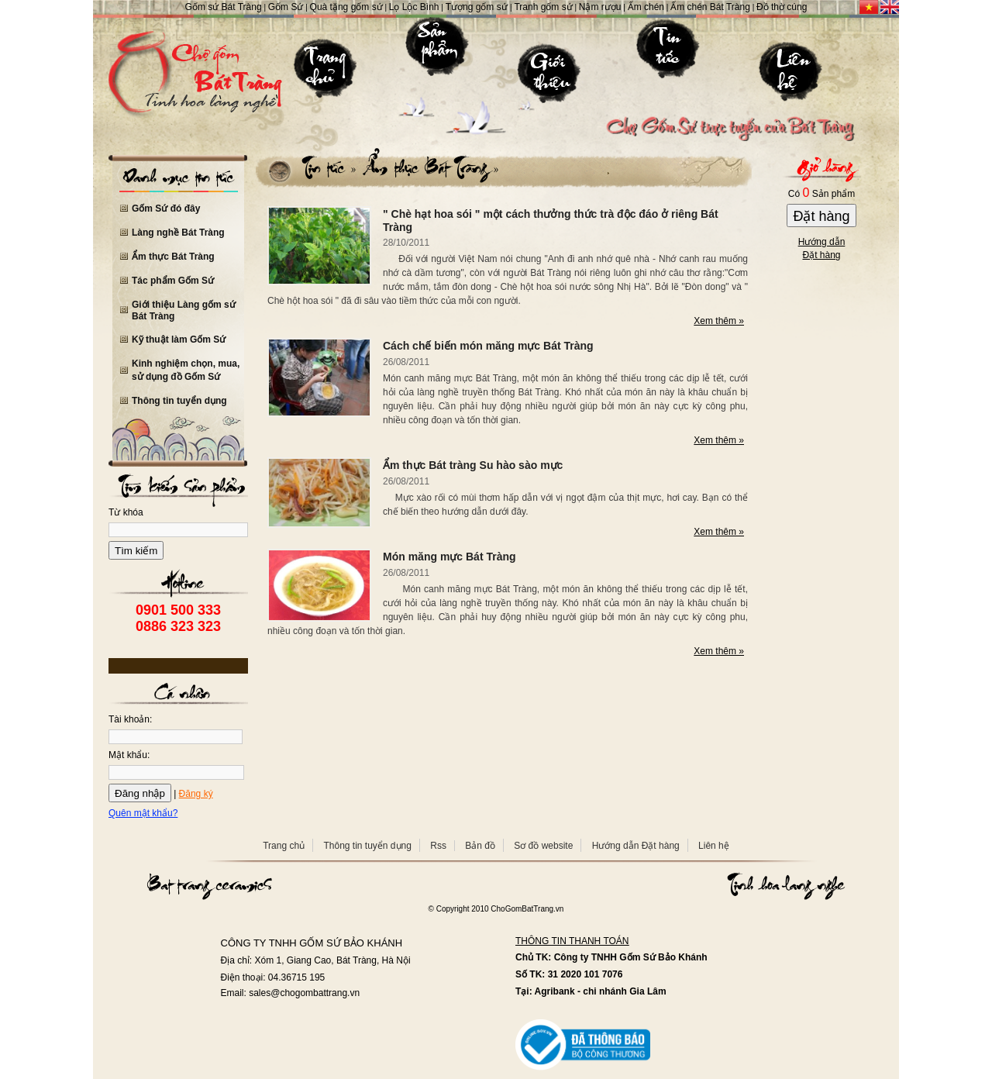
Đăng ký (196, 793)
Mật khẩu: (129, 755)
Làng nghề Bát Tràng (178, 232)
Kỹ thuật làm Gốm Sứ (179, 339)
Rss (438, 845)
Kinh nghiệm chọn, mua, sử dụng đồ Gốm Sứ (185, 370)
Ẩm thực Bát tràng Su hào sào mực (473, 465)
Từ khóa (125, 512)
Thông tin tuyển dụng (179, 400)
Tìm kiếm (136, 551)
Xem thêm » (719, 320)
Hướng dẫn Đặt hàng (636, 845)
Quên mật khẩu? (142, 813)
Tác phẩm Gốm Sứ (173, 280)
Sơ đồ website (543, 845)
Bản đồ (480, 845)
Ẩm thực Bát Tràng (173, 256)
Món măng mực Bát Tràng (449, 556)
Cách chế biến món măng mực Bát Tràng (488, 346)
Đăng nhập (140, 793)
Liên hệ (713, 845)
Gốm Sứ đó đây (166, 208)
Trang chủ (284, 845)
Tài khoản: (130, 719)
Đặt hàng (821, 216)
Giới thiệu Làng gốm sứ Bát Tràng (184, 310)
